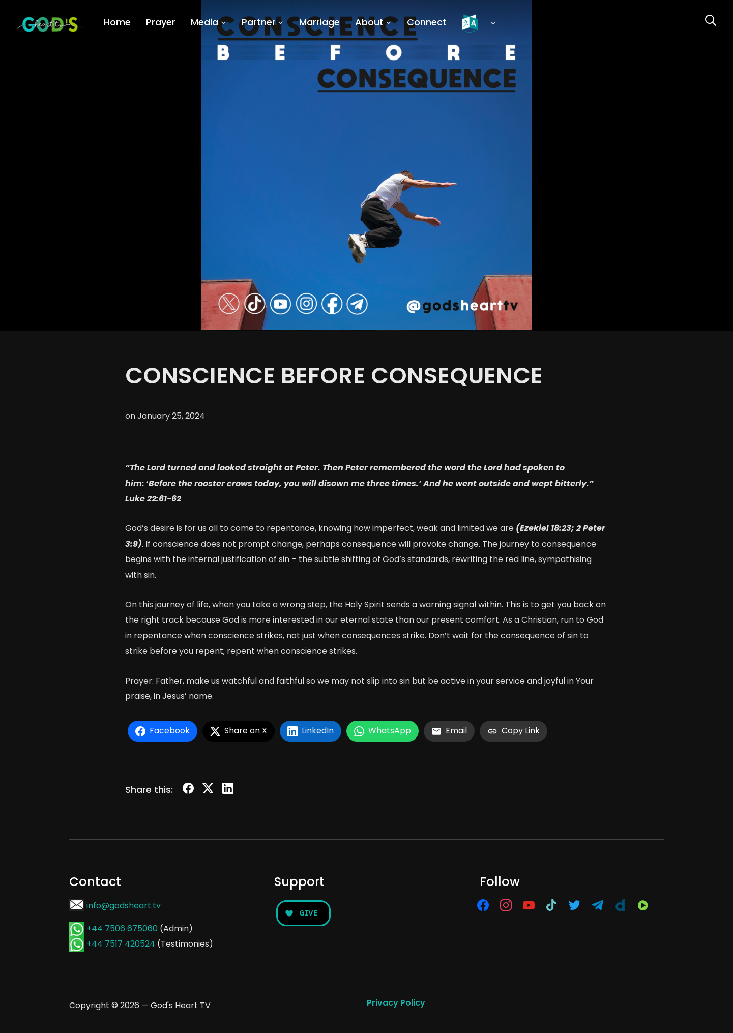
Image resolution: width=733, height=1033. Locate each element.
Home (117, 22)
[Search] (710, 19)
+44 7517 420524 (120, 944)
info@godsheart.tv (123, 905)
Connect (427, 22)
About (369, 22)
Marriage (319, 22)
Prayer (160, 22)
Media (204, 22)
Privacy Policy (396, 1003)
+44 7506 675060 (122, 928)
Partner (259, 22)
